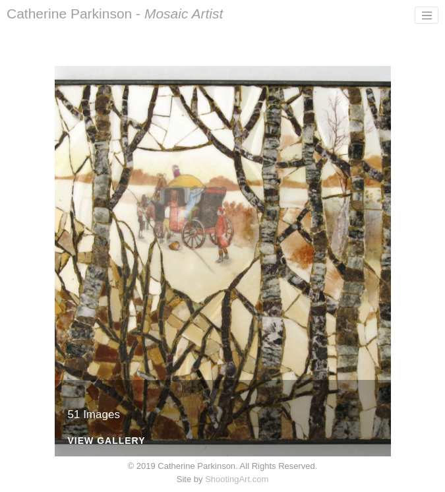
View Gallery (107, 441)
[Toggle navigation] (426, 15)
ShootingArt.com (236, 479)
